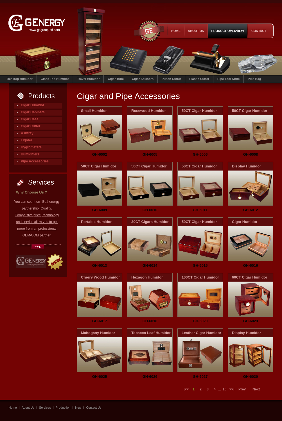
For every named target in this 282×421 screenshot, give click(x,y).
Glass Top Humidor (55, 78)
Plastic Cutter (199, 78)
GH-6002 (99, 154)
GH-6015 (200, 265)
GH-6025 (99, 376)
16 (224, 389)
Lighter (26, 140)
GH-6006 (200, 154)
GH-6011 (200, 210)
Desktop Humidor (20, 78)
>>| (231, 389)
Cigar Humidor (32, 105)
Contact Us (93, 407)
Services (45, 407)
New (78, 407)
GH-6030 (250, 376)
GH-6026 (150, 376)
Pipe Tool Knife (228, 78)
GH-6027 (200, 376)
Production (63, 407)
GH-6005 (150, 154)
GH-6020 (200, 321)
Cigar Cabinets (33, 112)
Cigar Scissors (143, 78)
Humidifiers (30, 154)
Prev (242, 389)
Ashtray (27, 133)
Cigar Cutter (30, 126)
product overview (227, 31)
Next (256, 389)
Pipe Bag (254, 78)
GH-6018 (150, 321)
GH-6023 (250, 321)
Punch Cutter (171, 78)
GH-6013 (99, 265)
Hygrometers (31, 147)
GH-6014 (150, 265)
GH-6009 (99, 210)
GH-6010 (150, 210)
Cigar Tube (116, 78)
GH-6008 (250, 154)
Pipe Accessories (35, 161)
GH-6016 (250, 265)
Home (176, 31)
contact (258, 31)
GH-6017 (99, 321)
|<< (186, 389)
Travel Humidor (88, 78)
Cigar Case (30, 119)
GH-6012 (250, 210)
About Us (196, 31)
